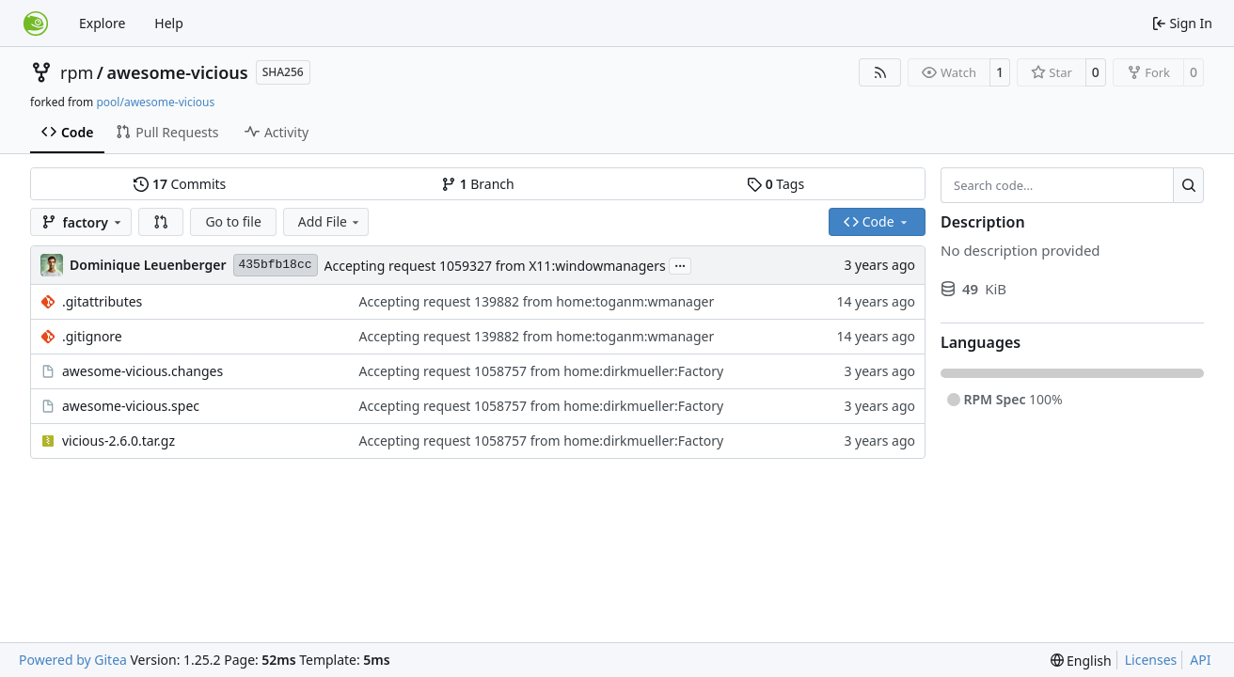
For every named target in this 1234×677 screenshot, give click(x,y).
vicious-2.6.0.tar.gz (118, 440)
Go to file (233, 221)
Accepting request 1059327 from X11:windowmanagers (495, 266)
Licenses (1151, 660)
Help (168, 23)
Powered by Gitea (73, 660)
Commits (180, 184)
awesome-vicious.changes (142, 371)
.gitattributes (102, 301)
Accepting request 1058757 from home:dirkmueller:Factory (541, 371)
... (680, 264)
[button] (160, 222)
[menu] (1081, 660)
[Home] (35, 23)
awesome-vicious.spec (130, 406)
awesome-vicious (177, 72)
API (1200, 660)
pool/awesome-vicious (155, 102)
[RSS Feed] (880, 72)
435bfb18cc (275, 265)
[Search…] (1188, 185)
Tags (775, 184)
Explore (102, 23)
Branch (477, 184)
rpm (76, 72)
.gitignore (92, 336)
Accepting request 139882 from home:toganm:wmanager (537, 301)
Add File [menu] (330, 221)
